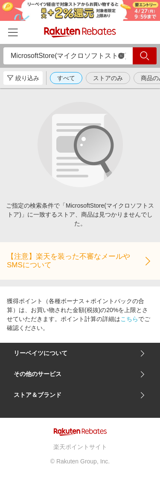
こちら (129, 318)
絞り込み (23, 78)
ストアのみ (108, 78)
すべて (66, 78)
